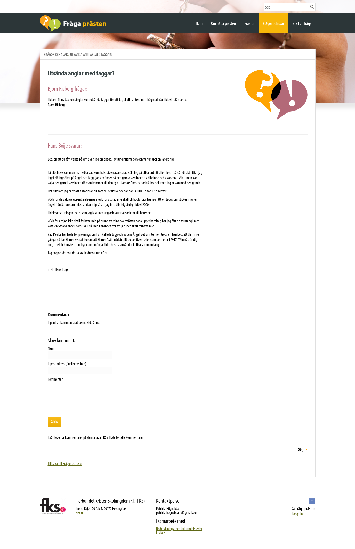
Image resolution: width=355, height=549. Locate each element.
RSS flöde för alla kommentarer (123, 437)
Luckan (160, 532)
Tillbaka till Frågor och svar (65, 463)
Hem (199, 23)
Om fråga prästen (223, 23)
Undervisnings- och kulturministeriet (179, 528)
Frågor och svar (273, 23)
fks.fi (79, 513)
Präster (249, 23)
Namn (51, 348)
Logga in (297, 513)
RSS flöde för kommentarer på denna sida (74, 437)
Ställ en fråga (302, 23)
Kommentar (55, 379)
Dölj (301, 449)
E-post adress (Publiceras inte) (67, 363)
